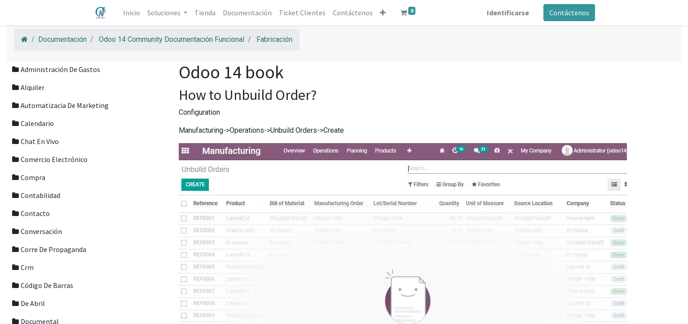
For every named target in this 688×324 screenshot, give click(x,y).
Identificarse (506, 12)
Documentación (62, 39)
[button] (385, 13)
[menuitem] (134, 13)
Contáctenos (567, 12)
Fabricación (274, 39)
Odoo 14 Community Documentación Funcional (171, 39)
